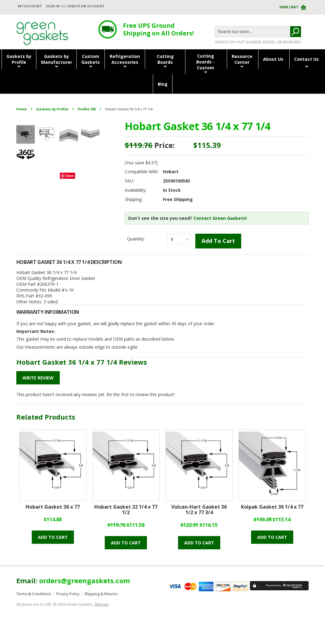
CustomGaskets (90, 59)
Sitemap (101, 604)
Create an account (86, 6)
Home (21, 109)
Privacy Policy (67, 593)
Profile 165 (87, 109)
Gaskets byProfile (18, 59)
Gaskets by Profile (52, 109)
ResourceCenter (242, 59)
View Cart (289, 7)
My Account (30, 6)
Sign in (53, 6)
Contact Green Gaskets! (220, 218)
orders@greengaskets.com (84, 580)
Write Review (38, 378)
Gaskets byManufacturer (56, 59)
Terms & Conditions (33, 593)
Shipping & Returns (100, 593)
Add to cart (53, 537)
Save (70, 176)
